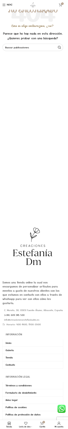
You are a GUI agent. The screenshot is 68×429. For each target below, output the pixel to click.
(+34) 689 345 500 (14, 315)
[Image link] (32, 246)
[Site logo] (33, 4)
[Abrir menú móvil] (7, 5)
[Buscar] (32, 47)
